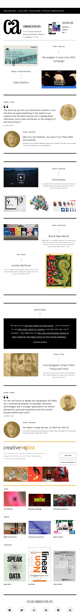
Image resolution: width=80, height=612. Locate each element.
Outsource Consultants (36, 537)
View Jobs (68, 455)
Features (54, 168)
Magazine (35, 11)
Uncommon (59, 179)
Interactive (41, 34)
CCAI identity (8, 509)
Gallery (23, 11)
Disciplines (10, 11)
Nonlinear (32, 584)
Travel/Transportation (24, 71)
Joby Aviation (21, 82)
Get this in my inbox (40, 342)
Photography (33, 34)
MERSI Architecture (10, 537)
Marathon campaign (35, 509)
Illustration (26, 34)
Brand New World (58, 236)
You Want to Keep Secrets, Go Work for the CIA (46, 427)
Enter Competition (53, 11)
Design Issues (62, 225)
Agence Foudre (58, 537)
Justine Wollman (21, 265)
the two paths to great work (39, 325)
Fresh (18, 254)
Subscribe (65, 16)
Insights (12, 102)
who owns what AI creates (31, 329)
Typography (28, 37)
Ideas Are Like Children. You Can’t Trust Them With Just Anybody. (48, 138)
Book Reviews (8, 544)
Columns (6, 102)
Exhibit (55, 46)
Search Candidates (68, 462)
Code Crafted (57, 584)
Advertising (38, 31)
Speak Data (7, 584)
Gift (64, 32)
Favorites (56, 354)
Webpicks (14, 71)
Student (66, 30)
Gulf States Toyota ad (60, 509)
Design (32, 31)
